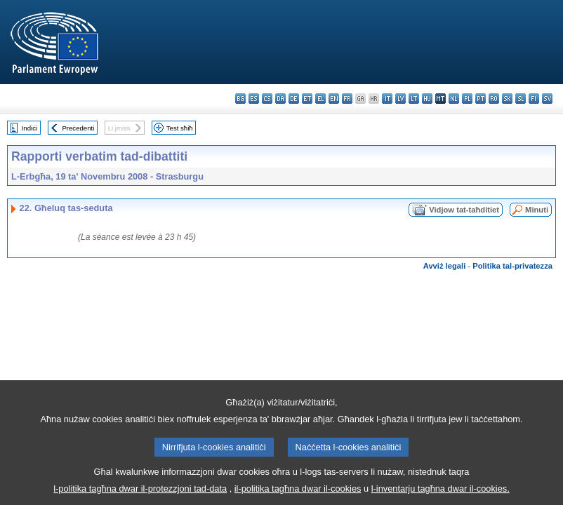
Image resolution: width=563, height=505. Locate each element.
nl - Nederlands (454, 98)
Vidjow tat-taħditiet (464, 210)
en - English (334, 98)
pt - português (480, 98)
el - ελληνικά (320, 98)
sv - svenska (547, 98)
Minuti (536, 210)
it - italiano (387, 98)
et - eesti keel (307, 98)
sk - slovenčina (507, 98)
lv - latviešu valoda (400, 98)
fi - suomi (534, 98)
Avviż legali (444, 266)
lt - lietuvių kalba (414, 98)
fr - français (347, 98)
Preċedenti (78, 128)
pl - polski (467, 98)
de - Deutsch (294, 98)
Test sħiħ (179, 128)
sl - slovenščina (520, 98)
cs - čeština (267, 98)
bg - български (240, 98)
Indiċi (29, 128)
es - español (254, 98)
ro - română (494, 98)
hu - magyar (427, 98)
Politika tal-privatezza (512, 266)
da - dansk (280, 98)
